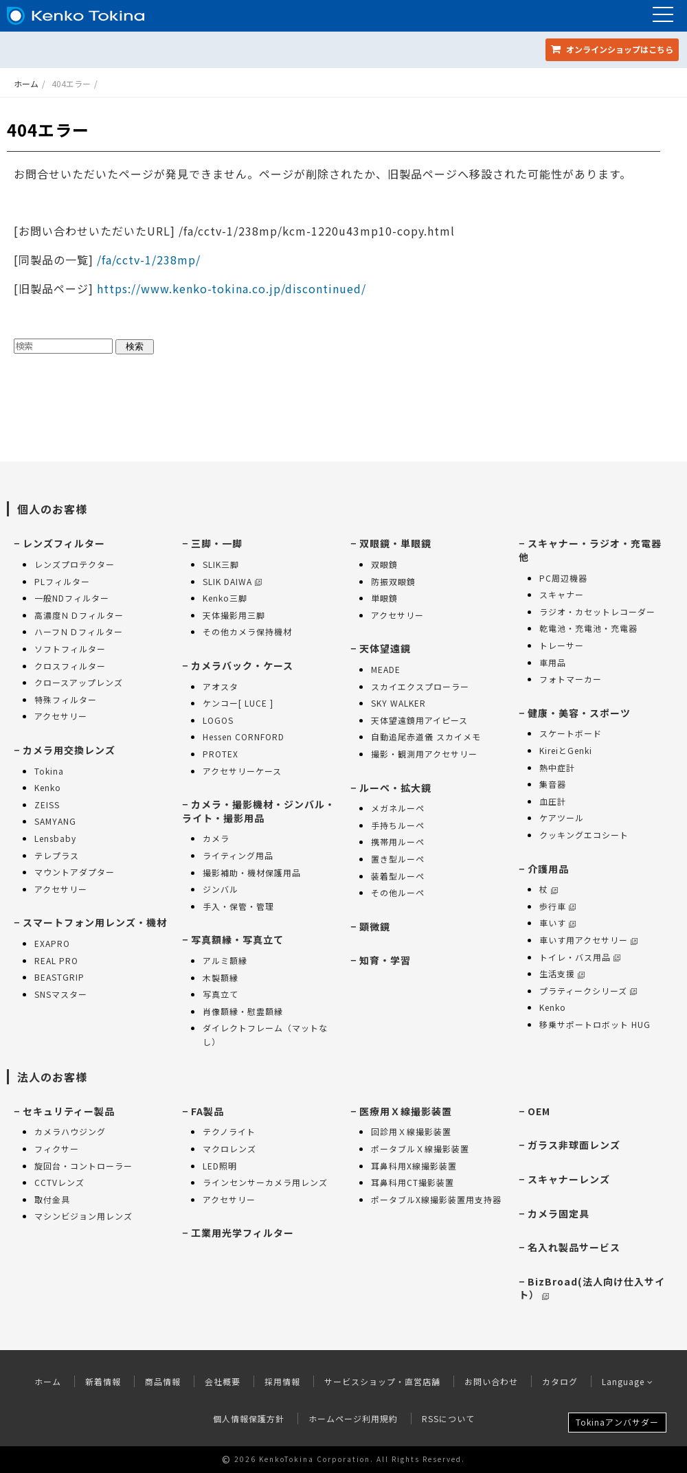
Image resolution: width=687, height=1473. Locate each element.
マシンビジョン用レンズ (83, 1216)
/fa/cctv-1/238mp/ (147, 259)
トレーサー (561, 645)
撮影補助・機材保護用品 (252, 872)
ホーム (26, 83)
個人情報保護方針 (248, 1418)
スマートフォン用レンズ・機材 (95, 922)
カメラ (216, 838)
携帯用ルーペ (398, 841)
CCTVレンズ (59, 1182)
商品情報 (163, 1381)
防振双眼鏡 (393, 581)
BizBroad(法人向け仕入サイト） (592, 1288)
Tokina (49, 771)
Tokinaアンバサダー (617, 1422)
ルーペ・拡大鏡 (395, 788)
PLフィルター (62, 581)
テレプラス (56, 855)
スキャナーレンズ (569, 1179)
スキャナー (561, 594)
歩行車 (557, 906)
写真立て (220, 994)
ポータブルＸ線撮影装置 (420, 1148)
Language (627, 1381)
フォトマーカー (570, 679)
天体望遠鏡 (385, 648)
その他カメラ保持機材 (247, 631)
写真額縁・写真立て (237, 939)
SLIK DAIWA (232, 581)
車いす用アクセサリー (588, 940)
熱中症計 (557, 767)
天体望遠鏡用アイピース (419, 720)
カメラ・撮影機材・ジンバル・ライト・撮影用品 (258, 811)
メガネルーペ (398, 808)
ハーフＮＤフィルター (78, 631)
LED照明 (220, 1166)
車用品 (552, 662)
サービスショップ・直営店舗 (382, 1381)
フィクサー (56, 1148)
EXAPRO (52, 943)
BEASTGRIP (59, 977)
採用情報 (282, 1381)
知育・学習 (385, 960)
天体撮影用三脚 (234, 615)
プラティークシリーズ (588, 990)
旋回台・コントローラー (83, 1166)
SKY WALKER (398, 703)
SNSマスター (60, 994)
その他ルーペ (398, 892)
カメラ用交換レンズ (69, 750)
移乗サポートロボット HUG (595, 1024)
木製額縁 (220, 977)
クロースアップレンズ (78, 682)
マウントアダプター (74, 872)
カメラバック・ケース (242, 665)
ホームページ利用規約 (353, 1418)
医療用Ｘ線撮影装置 (405, 1111)
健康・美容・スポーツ (579, 713)
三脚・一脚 (217, 543)
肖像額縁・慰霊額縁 (243, 1011)
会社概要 (222, 1381)
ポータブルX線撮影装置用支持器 (436, 1199)
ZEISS (47, 804)
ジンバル (220, 889)
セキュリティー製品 (69, 1111)
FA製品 (207, 1111)
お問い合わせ (491, 1381)
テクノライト (229, 1131)
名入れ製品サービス (574, 1247)
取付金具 (52, 1199)
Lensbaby (55, 838)
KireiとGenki (565, 750)
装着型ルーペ (398, 876)
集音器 (552, 784)
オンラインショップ (612, 49)
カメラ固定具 (558, 1213)
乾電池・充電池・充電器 (588, 628)
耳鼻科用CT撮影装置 (412, 1182)
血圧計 (552, 801)
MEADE (386, 669)
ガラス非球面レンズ (574, 1145)
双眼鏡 (384, 564)
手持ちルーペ (398, 825)
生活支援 (562, 973)
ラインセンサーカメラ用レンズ (265, 1182)
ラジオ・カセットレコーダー (597, 611)
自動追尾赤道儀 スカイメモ (426, 736)
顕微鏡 (374, 926)
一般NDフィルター (71, 598)
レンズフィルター (64, 543)
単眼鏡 (384, 598)
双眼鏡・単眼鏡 (395, 543)
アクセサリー (60, 716)
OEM (539, 1111)
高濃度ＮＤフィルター (79, 615)
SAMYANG (55, 821)
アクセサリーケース (242, 771)
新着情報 (103, 1381)
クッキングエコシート (584, 835)
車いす (557, 922)
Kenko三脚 (225, 598)
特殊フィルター (65, 699)
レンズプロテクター (74, 564)
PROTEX (220, 754)
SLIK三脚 (221, 564)
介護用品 (548, 869)
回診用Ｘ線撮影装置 (411, 1131)
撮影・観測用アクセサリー (424, 754)
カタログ (560, 1381)
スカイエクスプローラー (420, 686)
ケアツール (561, 817)
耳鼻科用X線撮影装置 (414, 1166)
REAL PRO (56, 960)
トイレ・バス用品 (579, 957)
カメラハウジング (70, 1131)
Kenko (47, 787)
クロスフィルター (70, 666)
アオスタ (220, 686)
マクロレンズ (229, 1148)
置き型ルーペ (398, 859)
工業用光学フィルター (242, 1233)
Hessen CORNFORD (243, 736)
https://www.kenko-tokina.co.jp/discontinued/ (231, 288)
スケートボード (570, 733)
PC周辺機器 (563, 578)
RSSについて (448, 1418)
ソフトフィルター (70, 648)
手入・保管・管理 (238, 906)
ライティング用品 (238, 855)
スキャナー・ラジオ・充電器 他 (590, 550)
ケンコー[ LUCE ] (238, 703)
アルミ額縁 (225, 960)
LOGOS (218, 720)
